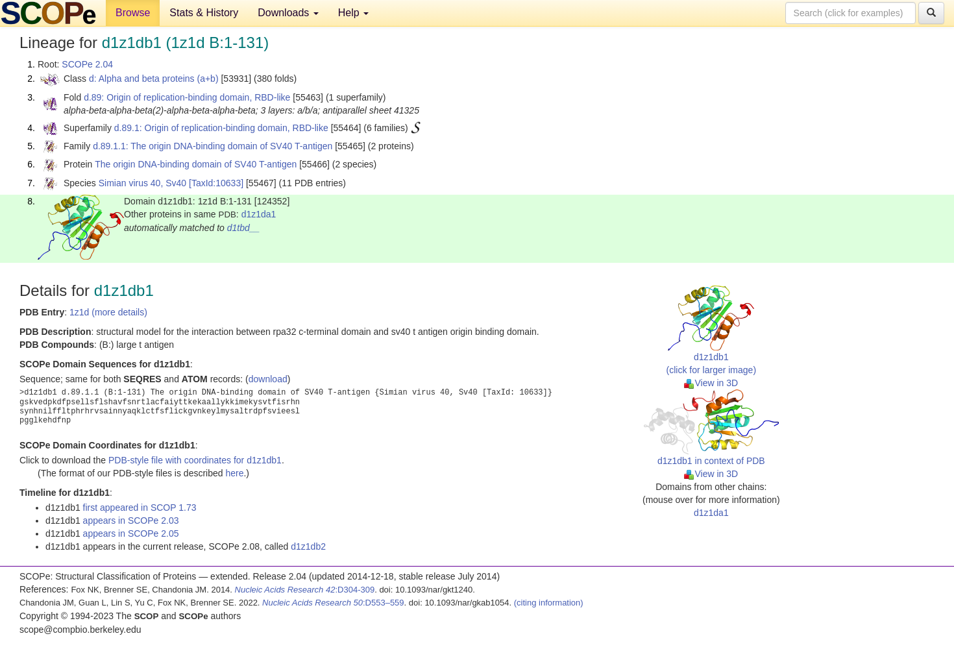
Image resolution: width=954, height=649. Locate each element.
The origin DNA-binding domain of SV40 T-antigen (196, 164)
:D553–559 (333, 602)
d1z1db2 (308, 546)
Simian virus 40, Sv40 (142, 183)
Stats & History (203, 12)
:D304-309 (305, 589)
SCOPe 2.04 (87, 64)
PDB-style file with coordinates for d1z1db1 (195, 460)
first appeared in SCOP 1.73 (140, 507)
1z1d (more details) (108, 312)
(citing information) (548, 602)
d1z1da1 (258, 214)
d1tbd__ (243, 228)
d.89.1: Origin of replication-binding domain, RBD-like (221, 128)
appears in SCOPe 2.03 (131, 520)
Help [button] (353, 12)
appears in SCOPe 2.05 (131, 533)
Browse (133, 12)
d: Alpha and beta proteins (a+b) (154, 78)
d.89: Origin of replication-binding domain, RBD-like (187, 97)
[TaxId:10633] (216, 183)
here (234, 473)
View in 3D (711, 383)
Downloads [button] (288, 12)
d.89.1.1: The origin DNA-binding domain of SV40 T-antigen (212, 146)
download (268, 379)
